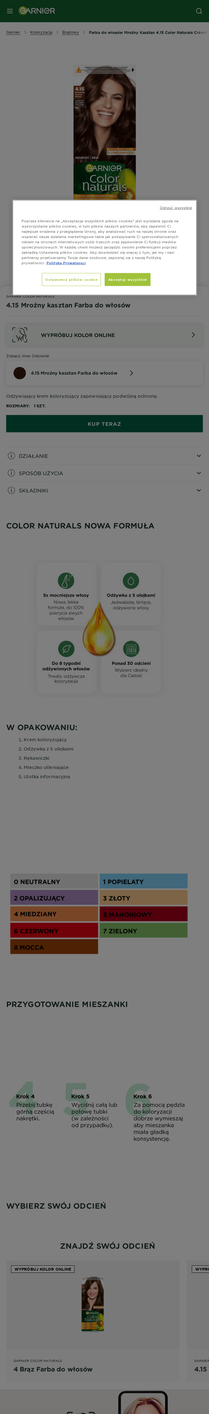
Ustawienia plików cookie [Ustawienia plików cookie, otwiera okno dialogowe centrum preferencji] (71, 279)
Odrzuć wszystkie (176, 207)
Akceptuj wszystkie (127, 279)
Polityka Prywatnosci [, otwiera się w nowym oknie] (66, 263)
